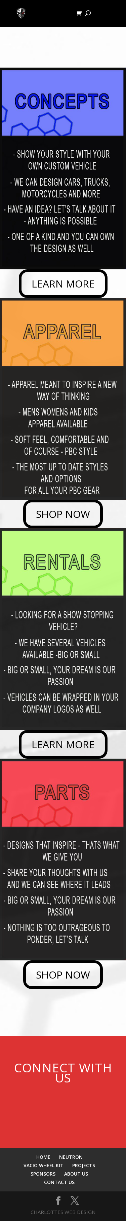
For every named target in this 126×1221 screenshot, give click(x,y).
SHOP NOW (63, 514)
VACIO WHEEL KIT (44, 1165)
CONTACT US (59, 1182)
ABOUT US (76, 1174)
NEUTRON (71, 1157)
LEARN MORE (63, 284)
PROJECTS (83, 1165)
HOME (43, 1157)
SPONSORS (43, 1174)
